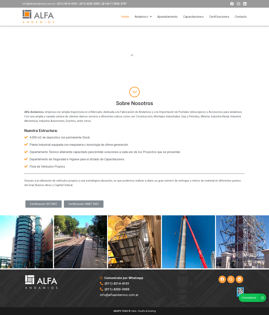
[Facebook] (222, 279)
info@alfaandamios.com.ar (38, 3)
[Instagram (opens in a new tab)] (238, 4)
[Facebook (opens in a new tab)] (232, 4)
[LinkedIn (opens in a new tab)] (244, 4)
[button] (43, 204)
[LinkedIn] (239, 279)
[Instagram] (231, 279)
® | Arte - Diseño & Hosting (134, 311)
